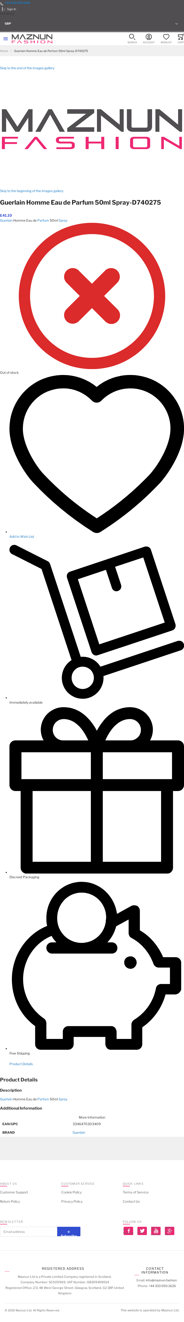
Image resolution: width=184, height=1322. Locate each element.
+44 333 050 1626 (17, 2)
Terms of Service (136, 1192)
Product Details (21, 1064)
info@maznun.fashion (161, 1280)
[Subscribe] (68, 1231)
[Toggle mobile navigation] (5, 39)
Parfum (43, 220)
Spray (63, 220)
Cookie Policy (71, 1192)
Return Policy (10, 1201)
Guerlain (6, 220)
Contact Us (131, 1201)
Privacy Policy (72, 1201)
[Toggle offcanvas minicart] (181, 39)
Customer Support (14, 1192)
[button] (92, 23)
